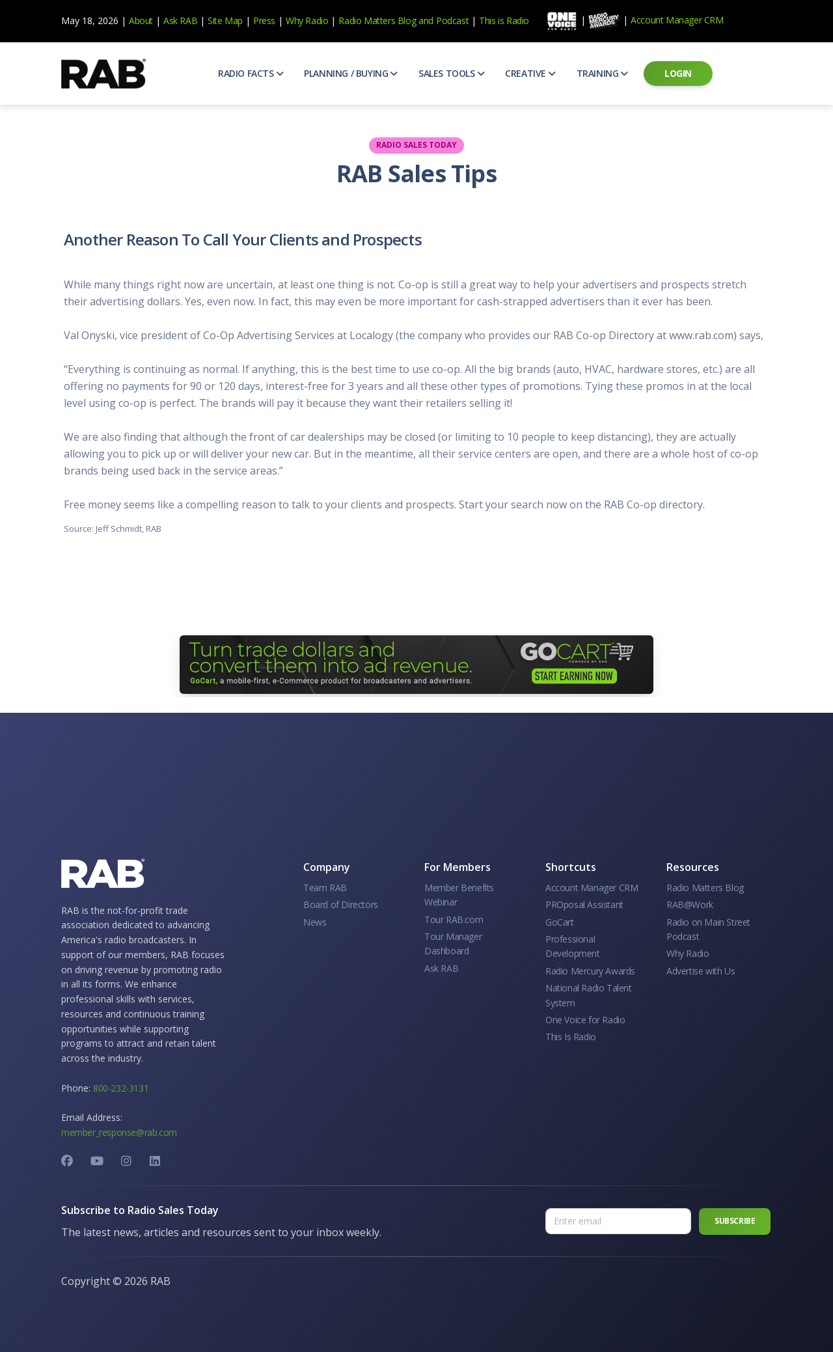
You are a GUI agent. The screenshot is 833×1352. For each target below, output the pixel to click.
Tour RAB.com (453, 919)
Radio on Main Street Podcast (708, 929)
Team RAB (325, 887)
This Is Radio (570, 1036)
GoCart (559, 922)
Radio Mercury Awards (590, 971)
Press (264, 20)
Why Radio (307, 20)
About (141, 20)
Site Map (225, 20)
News (314, 922)
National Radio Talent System (588, 995)
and (425, 20)
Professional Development (572, 946)
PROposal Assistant (584, 904)
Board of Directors (340, 904)
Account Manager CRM (677, 20)
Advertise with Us (700, 971)
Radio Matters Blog (377, 20)
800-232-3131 (120, 1088)
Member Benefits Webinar (459, 894)
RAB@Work (689, 904)
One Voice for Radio (585, 1020)
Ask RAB (180, 20)
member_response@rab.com (119, 1132)
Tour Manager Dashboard (453, 943)
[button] (250, 73)
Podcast (452, 20)
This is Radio (504, 20)
